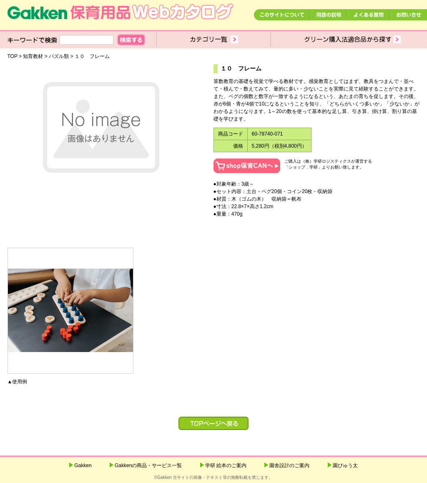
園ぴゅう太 (345, 465)
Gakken (82, 465)
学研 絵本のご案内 (225, 465)
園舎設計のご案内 (289, 465)
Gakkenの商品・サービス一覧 (148, 465)
